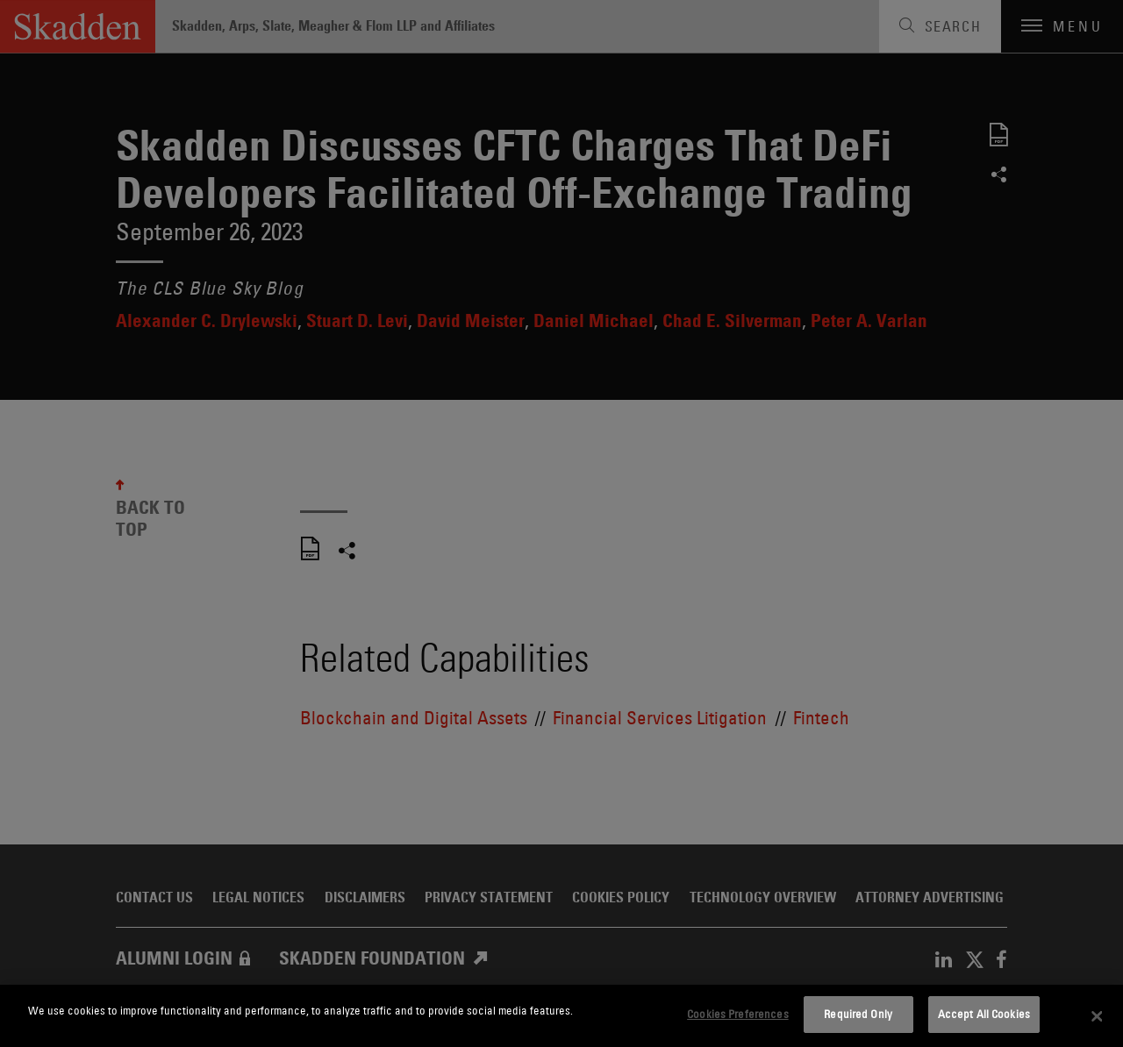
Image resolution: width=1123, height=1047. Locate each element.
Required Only (858, 1014)
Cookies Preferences (737, 1014)
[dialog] (561, 1016)
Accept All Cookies (984, 1014)
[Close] (1096, 1016)
